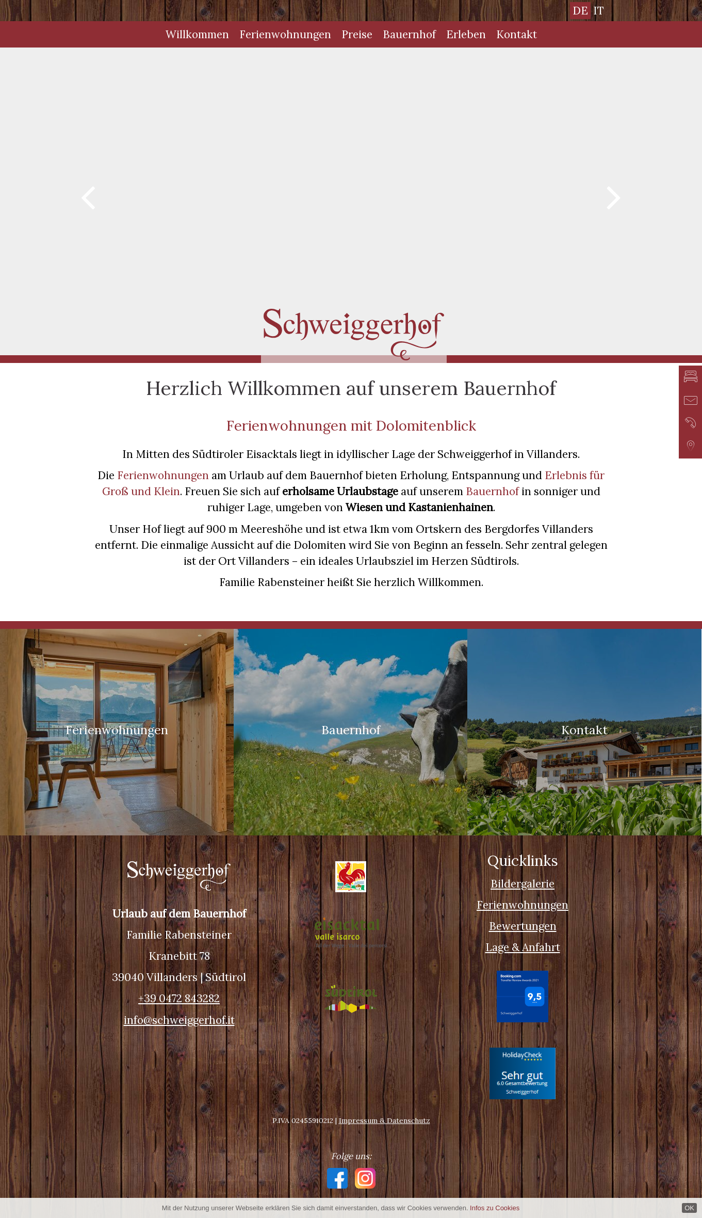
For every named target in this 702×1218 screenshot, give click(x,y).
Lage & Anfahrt (522, 947)
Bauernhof (409, 34)
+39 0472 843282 (179, 998)
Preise (356, 34)
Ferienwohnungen (285, 34)
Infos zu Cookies (494, 1208)
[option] (351, 201)
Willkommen (197, 34)
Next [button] (614, 196)
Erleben (466, 34)
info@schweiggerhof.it (179, 1020)
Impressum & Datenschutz (384, 1120)
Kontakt (516, 34)
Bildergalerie (522, 884)
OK (689, 1208)
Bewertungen (523, 926)
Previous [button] (87, 196)
